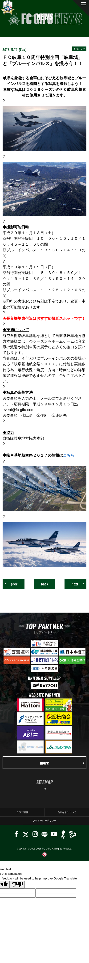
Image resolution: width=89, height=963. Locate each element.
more (62, 762)
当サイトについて (66, 812)
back (44, 583)
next (78, 583)
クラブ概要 (22, 812)
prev (11, 583)
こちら (68, 455)
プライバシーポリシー (44, 820)
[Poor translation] (17, 884)
